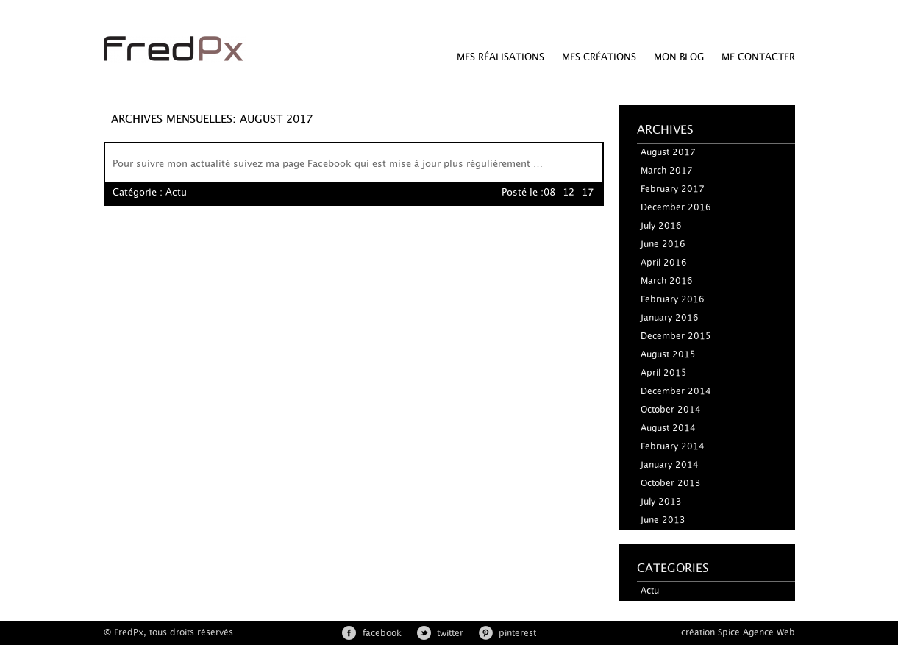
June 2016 (663, 244)
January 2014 (670, 464)
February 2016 (673, 299)
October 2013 (671, 483)
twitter (450, 633)
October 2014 (671, 409)
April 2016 (664, 262)
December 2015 (676, 336)
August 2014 (668, 428)
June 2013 (663, 520)
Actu (176, 193)
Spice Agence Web (756, 632)
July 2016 (661, 225)
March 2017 (667, 170)
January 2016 (670, 317)
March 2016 (667, 281)
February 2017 (673, 189)
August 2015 (668, 354)
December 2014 (676, 391)
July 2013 (661, 501)
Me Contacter (758, 58)
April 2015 (664, 372)
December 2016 (676, 207)
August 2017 (668, 152)
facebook (382, 633)
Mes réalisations (500, 58)
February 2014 (673, 446)
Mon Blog (679, 58)
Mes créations (599, 58)
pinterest (517, 633)
